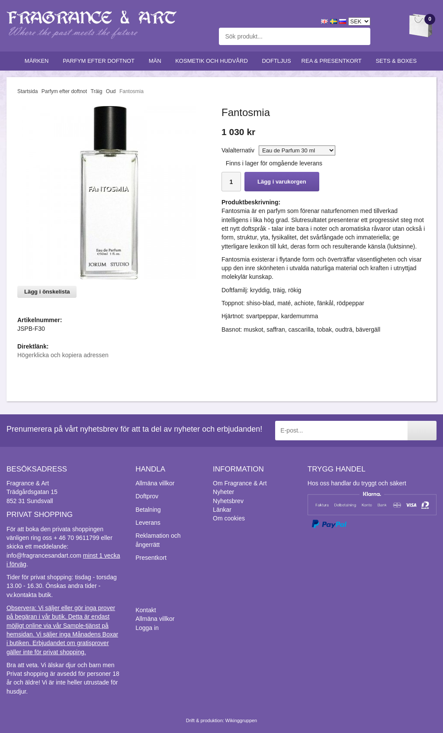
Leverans (148, 522)
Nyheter (223, 491)
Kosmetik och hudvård (213, 61)
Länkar (222, 509)
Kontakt (145, 610)
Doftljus (276, 61)
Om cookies (229, 518)
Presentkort (151, 557)
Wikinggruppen (241, 720)
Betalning (148, 509)
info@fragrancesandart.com (43, 555)
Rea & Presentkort (334, 61)
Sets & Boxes (398, 61)
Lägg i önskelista (47, 291)
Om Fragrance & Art (239, 483)
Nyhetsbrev (228, 500)
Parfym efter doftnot (100, 61)
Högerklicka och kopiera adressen (63, 355)
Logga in (147, 627)
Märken (38, 61)
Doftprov (146, 496)
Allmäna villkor (154, 483)
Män (157, 61)
